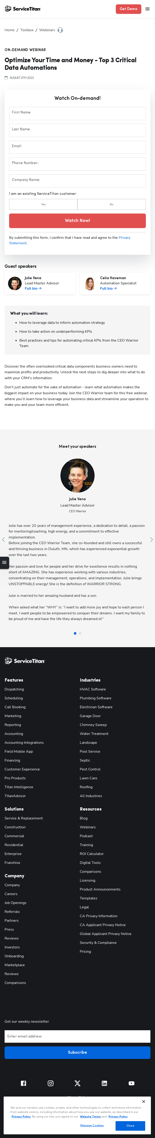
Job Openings (15, 902)
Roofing (86, 787)
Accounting (14, 733)
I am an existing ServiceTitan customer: (43, 194)
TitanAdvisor (15, 795)
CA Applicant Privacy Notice (103, 924)
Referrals (12, 911)
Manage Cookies (92, 1125)
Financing (12, 760)
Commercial (14, 836)
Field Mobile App (19, 751)
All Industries (91, 795)
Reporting (13, 724)
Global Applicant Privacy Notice (106, 933)
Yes (43, 204)
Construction (15, 827)
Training (86, 844)
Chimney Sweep (93, 724)
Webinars (88, 827)
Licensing (87, 880)
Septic (85, 760)
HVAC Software (93, 689)
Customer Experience (22, 769)
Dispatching (14, 689)
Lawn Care (88, 778)
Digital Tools (90, 862)
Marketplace (15, 965)
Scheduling (14, 698)
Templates (88, 898)
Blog (84, 818)
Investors (12, 947)
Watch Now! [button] (77, 221)
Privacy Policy (21, 1116)
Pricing (85, 951)
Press (9, 929)
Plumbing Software (95, 698)
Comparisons (15, 982)
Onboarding (14, 956)
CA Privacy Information (98, 916)
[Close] (144, 1102)
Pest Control (90, 769)
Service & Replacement (24, 818)
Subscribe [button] (77, 1052)
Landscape (88, 742)
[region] (77, 1115)
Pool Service (90, 751)
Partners (12, 920)
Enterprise (13, 853)
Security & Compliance (98, 942)
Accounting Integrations (24, 742)
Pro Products (15, 778)
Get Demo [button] (128, 9)
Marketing (13, 715)
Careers (11, 893)
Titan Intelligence (19, 787)
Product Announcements (100, 889)
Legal (84, 907)
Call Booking (15, 707)
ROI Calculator (92, 853)
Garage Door (90, 715)
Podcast (86, 836)
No (112, 204)
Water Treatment (94, 733)
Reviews (12, 938)
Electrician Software (96, 707)
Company (12, 885)
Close (130, 1125)
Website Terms (90, 1116)
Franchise (12, 862)
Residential (14, 844)
